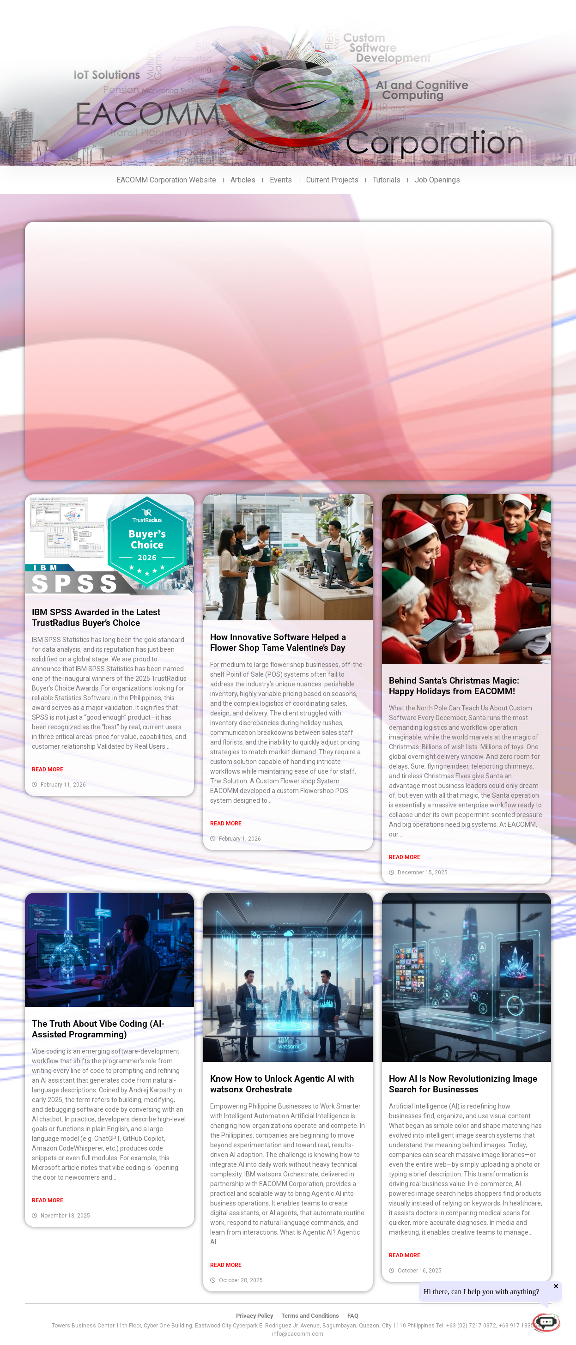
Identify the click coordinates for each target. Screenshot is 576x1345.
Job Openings (437, 180)
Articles (242, 180)
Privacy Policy (254, 1315)
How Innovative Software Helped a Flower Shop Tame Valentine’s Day (278, 642)
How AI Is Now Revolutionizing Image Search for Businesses (463, 1084)
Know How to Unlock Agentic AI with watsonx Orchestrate (282, 1084)
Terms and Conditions (310, 1315)
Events (281, 180)
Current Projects (332, 180)
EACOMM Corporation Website (166, 180)
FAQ (352, 1315)
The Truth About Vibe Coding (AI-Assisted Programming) (98, 1029)
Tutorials (386, 180)
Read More (47, 769)
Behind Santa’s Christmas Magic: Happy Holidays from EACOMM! (454, 686)
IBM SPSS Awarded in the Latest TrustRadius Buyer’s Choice (96, 617)
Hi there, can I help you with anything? (482, 1292)
